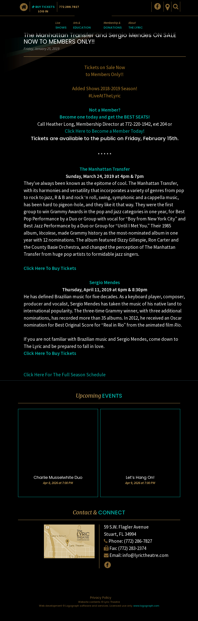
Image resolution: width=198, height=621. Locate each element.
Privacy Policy (100, 597)
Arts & (82, 25)
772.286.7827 (69, 7)
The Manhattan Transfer (105, 169)
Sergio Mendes (104, 282)
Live (60, 25)
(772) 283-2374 (132, 548)
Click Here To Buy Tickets (50, 268)
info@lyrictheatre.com (145, 555)
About (135, 25)
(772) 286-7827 (138, 541)
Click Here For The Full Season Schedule (65, 375)
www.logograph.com (146, 606)
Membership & (113, 25)
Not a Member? (104, 110)
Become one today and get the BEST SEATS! (104, 117)
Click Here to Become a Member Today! (105, 131)
